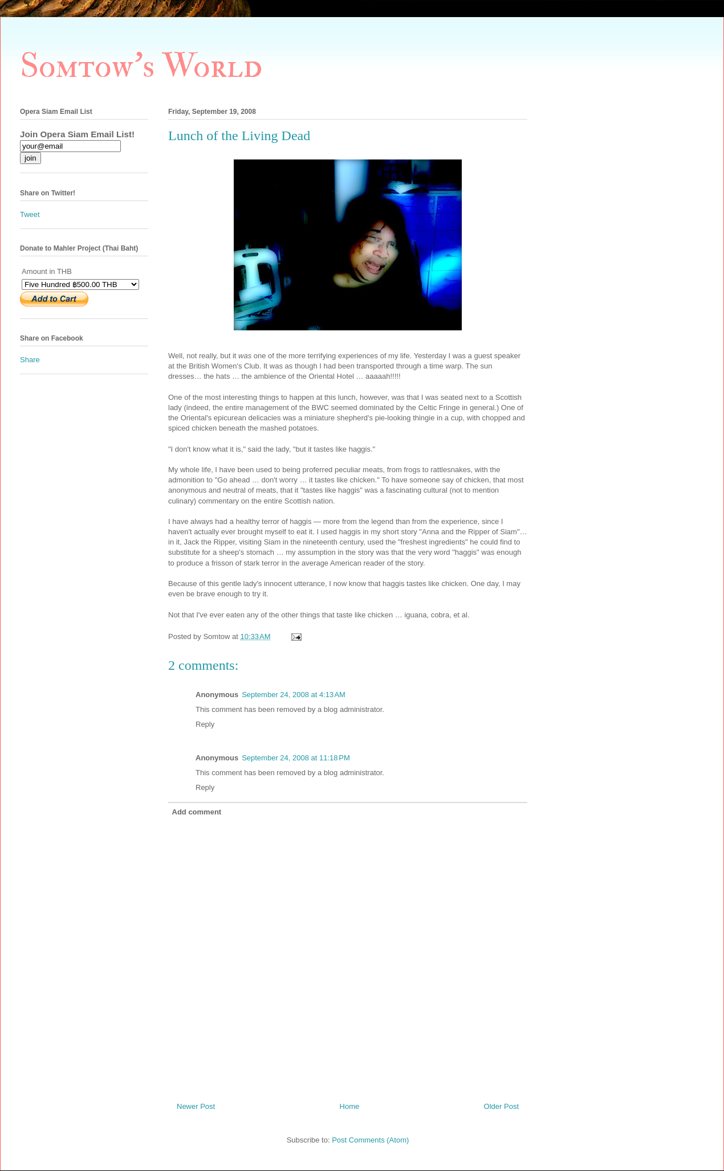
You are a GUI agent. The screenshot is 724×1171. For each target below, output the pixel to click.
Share (30, 359)
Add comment (197, 812)
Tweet (30, 214)
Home (350, 1106)
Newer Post (196, 1106)
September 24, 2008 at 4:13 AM (293, 694)
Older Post (501, 1106)
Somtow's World (141, 66)
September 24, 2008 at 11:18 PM (296, 758)
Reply (205, 724)
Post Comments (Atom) (370, 1140)
